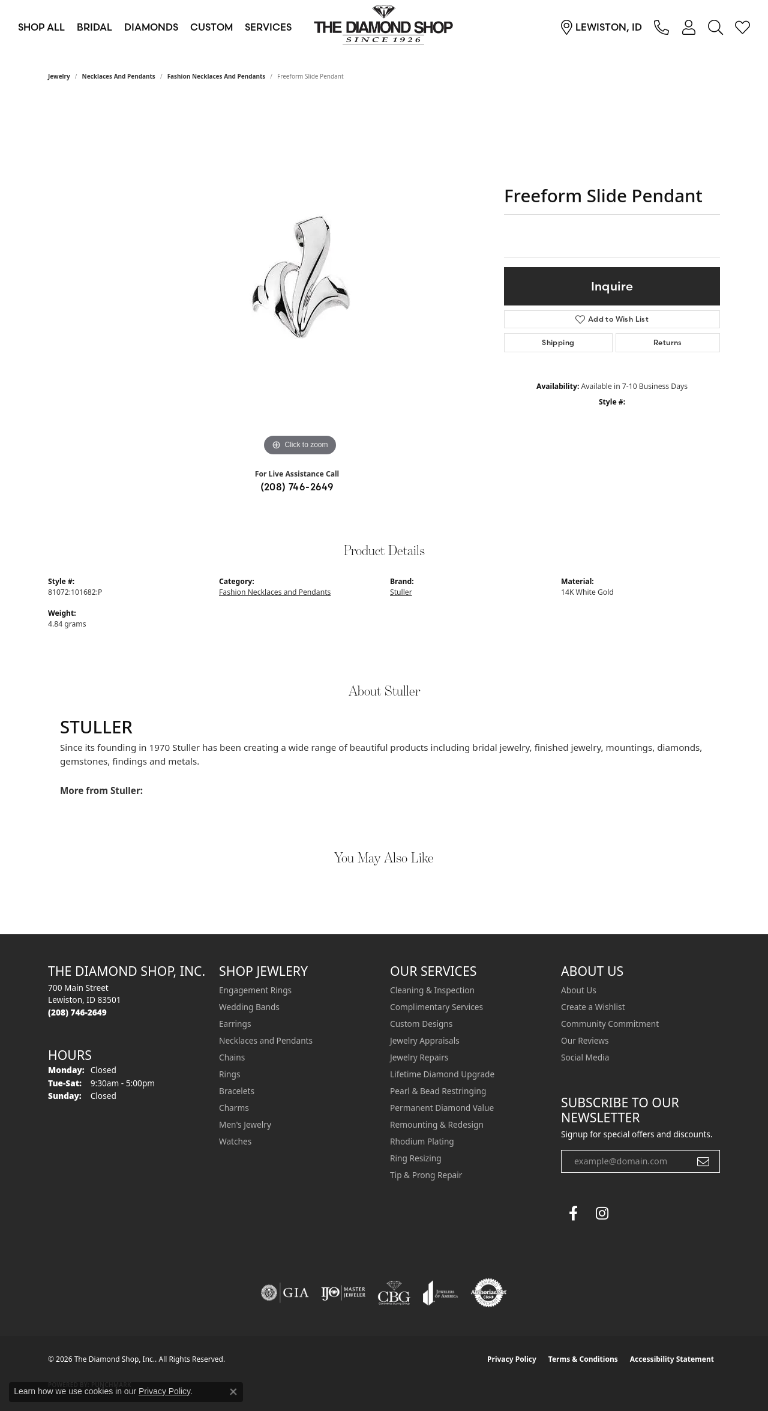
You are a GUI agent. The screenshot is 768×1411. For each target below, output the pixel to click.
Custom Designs (421, 1023)
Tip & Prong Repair (426, 1175)
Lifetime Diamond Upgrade (442, 1074)
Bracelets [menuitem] (236, 1091)
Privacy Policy (511, 1359)
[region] (300, 279)
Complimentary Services (436, 1006)
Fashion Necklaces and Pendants (216, 76)
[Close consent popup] (233, 1391)
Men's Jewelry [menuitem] (245, 1124)
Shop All (41, 27)
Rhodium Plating (422, 1141)
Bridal (94, 27)
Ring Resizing (416, 1158)
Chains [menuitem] (232, 1057)
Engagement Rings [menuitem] (255, 990)
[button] (688, 27)
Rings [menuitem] (229, 1074)
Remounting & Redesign (437, 1124)
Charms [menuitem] (234, 1107)
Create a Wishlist (593, 1006)
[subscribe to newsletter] (703, 1161)
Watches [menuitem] (235, 1141)
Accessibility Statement (672, 1359)
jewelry (59, 76)
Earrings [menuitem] (235, 1023)
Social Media (585, 1057)
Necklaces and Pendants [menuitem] (266, 1040)
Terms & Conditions (583, 1359)
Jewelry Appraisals (425, 1040)
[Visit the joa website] (440, 1293)
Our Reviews (584, 1040)
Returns (667, 342)
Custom (211, 27)
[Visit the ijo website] (343, 1293)
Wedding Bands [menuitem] (249, 1006)
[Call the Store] (77, 1012)
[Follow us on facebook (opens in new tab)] (573, 1214)
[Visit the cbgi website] (394, 1293)
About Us (578, 990)
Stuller (401, 592)
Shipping (558, 342)
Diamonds (151, 27)
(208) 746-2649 (297, 487)
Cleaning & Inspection (432, 990)
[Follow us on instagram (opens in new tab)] (602, 1214)
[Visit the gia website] (285, 1293)
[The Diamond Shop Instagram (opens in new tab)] (631, 1214)
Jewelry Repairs (419, 1057)
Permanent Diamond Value (442, 1107)
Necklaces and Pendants (118, 76)
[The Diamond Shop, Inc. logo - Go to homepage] (384, 27)
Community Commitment (610, 1023)
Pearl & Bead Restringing (438, 1091)
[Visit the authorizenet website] (489, 1293)
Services (268, 27)
